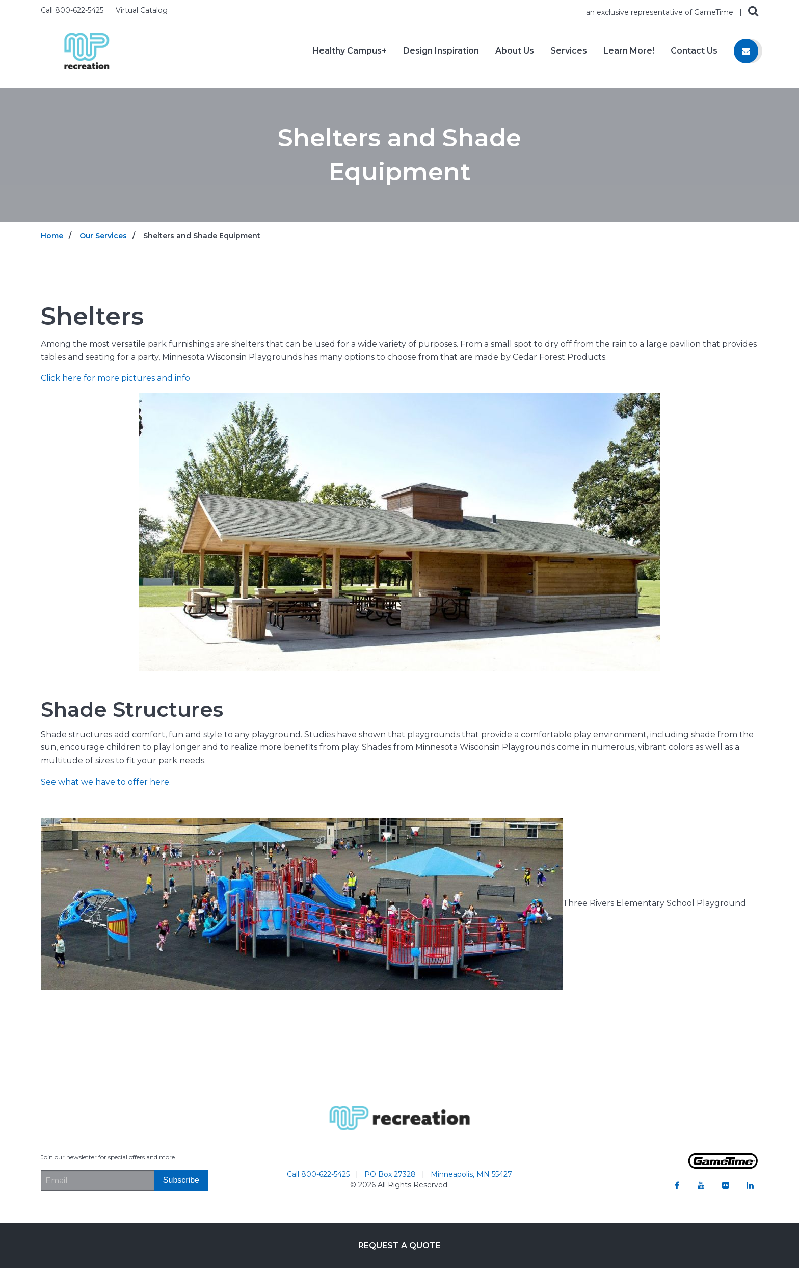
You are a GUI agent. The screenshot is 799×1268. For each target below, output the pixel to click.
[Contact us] (746, 51)
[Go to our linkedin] (750, 1185)
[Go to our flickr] (725, 1185)
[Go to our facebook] (677, 1185)
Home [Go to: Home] (52, 235)
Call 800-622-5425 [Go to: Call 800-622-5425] (319, 1174)
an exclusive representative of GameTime (660, 12)
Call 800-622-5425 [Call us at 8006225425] (73, 10)
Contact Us (694, 51)
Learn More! (628, 51)
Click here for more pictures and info (115, 378)
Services (568, 51)
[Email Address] (97, 1180)
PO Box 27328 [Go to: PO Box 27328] (391, 1174)
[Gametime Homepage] (723, 1166)
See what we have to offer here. (106, 782)
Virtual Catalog (142, 10)
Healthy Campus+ (349, 51)
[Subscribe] (181, 1180)
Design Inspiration (441, 51)
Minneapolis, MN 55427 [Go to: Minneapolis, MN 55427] (471, 1174)
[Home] (86, 50)
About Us (514, 51)
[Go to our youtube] (701, 1185)
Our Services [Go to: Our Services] (103, 235)
